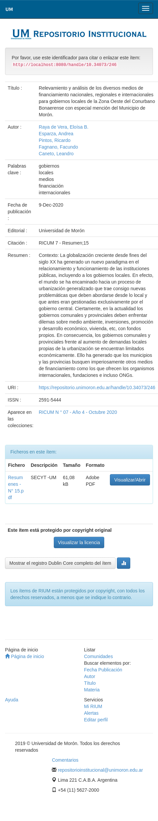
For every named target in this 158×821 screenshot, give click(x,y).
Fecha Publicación (103, 669)
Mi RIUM (93, 706)
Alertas (91, 713)
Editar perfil (96, 719)
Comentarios (65, 760)
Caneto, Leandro (56, 153)
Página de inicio (24, 656)
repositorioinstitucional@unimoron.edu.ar (100, 770)
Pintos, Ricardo (54, 140)
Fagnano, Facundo (58, 147)
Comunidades (98, 656)
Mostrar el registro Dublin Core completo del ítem (60, 563)
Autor (89, 676)
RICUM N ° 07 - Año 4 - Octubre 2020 (78, 412)
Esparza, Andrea (56, 133)
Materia (92, 689)
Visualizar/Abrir (130, 479)
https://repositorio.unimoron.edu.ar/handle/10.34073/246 (97, 387)
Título (90, 683)
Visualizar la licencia (79, 542)
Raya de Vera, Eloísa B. (64, 127)
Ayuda (11, 699)
